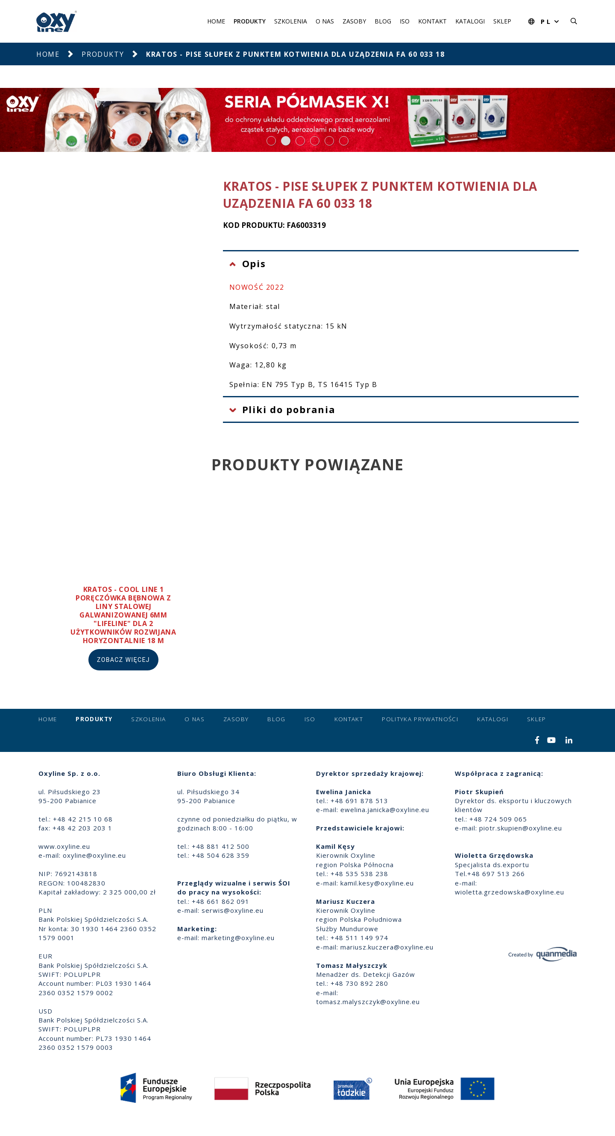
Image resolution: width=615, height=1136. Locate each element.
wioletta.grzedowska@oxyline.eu (509, 892)
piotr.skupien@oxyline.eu (520, 828)
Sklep (502, 21)
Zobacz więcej (123, 659)
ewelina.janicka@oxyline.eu (384, 809)
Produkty (250, 21)
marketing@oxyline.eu (238, 937)
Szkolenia (290, 21)
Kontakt (432, 21)
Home (216, 21)
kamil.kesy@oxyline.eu (377, 883)
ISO (405, 21)
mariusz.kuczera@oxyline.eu (386, 947)
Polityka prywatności (420, 719)
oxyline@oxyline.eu (94, 855)
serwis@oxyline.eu (233, 910)
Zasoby (354, 21)
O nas (325, 21)
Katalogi (470, 21)
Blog (383, 21)
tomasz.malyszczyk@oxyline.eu (368, 1001)
